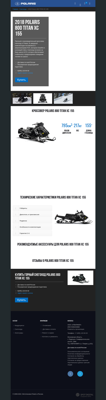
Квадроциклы (19, 325)
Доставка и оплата (49, 329)
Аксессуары (19, 333)
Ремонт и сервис (48, 333)
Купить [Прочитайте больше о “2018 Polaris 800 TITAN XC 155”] (21, 79)
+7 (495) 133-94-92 (81, 333)
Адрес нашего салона (25, 73)
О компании (47, 325)
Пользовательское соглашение (78, 351)
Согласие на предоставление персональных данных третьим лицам (78, 362)
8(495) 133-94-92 (23, 71)
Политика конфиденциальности (79, 354)
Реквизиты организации (76, 329)
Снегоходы (23, 9)
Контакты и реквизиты (50, 336)
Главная (15, 9)
